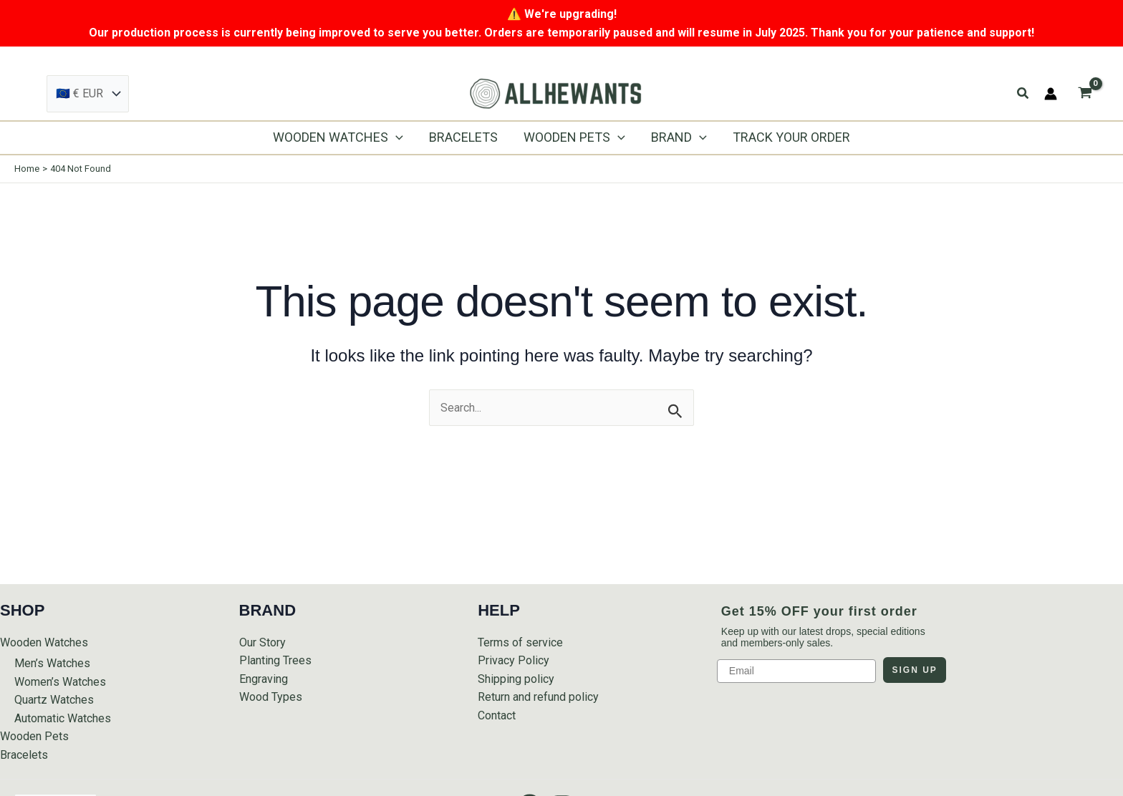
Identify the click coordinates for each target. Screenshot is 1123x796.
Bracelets (24, 755)
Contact (497, 715)
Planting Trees (275, 660)
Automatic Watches (62, 718)
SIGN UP (914, 670)
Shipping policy (516, 679)
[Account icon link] (1050, 93)
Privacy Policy (513, 660)
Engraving (263, 679)
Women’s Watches (60, 682)
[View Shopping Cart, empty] (1084, 93)
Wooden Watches (44, 642)
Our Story (262, 642)
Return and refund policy (538, 697)
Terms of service (520, 642)
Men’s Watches (52, 663)
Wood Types (270, 697)
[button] (1023, 93)
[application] (395, 137)
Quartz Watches (54, 700)
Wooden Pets (34, 736)
